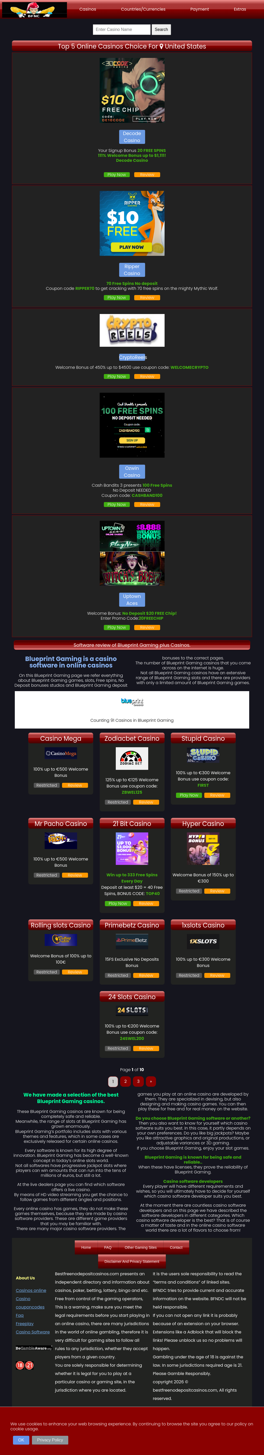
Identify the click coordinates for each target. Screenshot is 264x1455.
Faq (20, 1315)
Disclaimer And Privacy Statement (132, 1261)
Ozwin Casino (132, 471)
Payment (200, 9)
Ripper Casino (132, 270)
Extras (240, 9)
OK (21, 1440)
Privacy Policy (50, 1440)
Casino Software (33, 1332)
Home (86, 1247)
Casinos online (31, 1290)
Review (147, 174)
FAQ (108, 1247)
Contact (176, 1247)
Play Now (116, 174)
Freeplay (24, 1324)
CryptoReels (132, 357)
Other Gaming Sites (141, 1247)
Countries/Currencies (143, 9)
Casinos (87, 9)
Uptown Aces (132, 599)
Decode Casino (132, 137)
